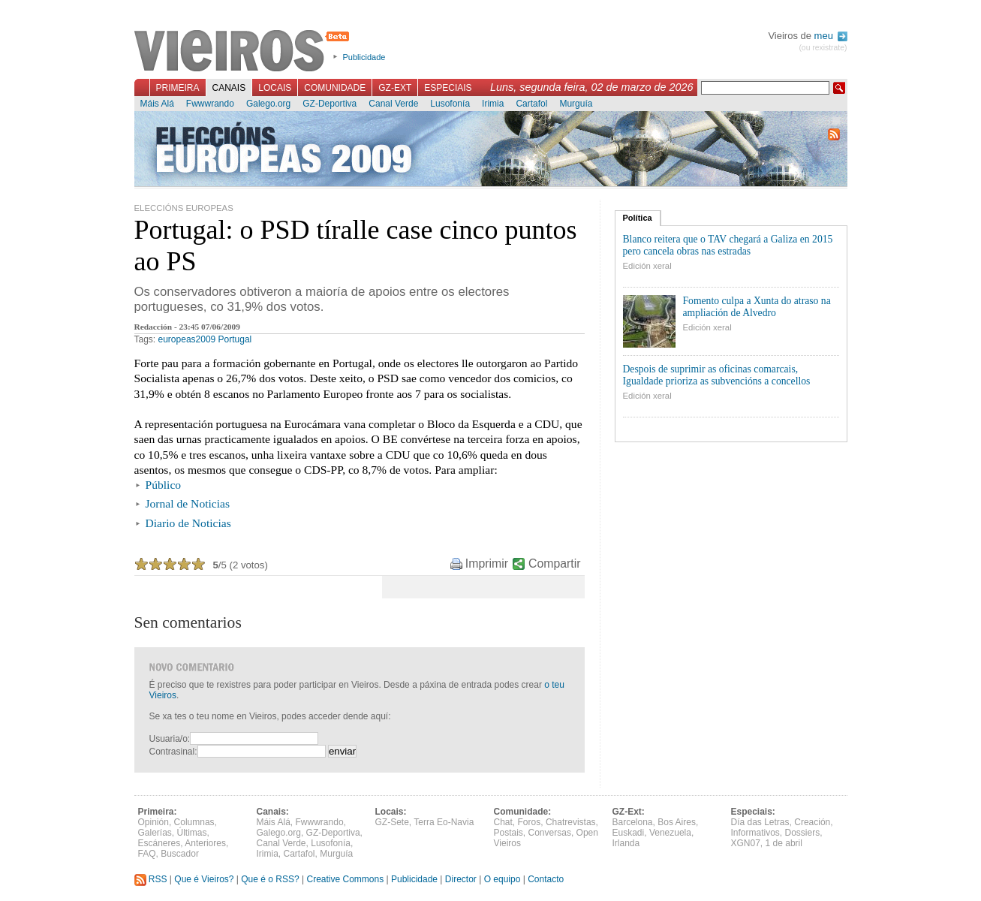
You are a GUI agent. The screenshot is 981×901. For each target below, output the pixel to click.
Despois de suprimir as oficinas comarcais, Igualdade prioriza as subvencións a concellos (717, 375)
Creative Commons (345, 879)
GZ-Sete (392, 822)
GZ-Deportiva (329, 103)
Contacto (546, 879)
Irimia (493, 103)
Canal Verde (393, 103)
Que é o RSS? (270, 879)
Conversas (549, 832)
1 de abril (784, 843)
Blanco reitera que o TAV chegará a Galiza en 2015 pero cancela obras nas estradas (728, 245)
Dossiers (802, 832)
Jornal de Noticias (188, 503)
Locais (274, 88)
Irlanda (626, 843)
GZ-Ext (394, 88)
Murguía (575, 103)
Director (461, 879)
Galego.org (268, 103)
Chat (503, 822)
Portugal (235, 339)
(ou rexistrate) (823, 48)
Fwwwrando (210, 103)
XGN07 (745, 843)
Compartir (554, 563)
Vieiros (244, 52)
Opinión (153, 822)
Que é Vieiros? (203, 879)
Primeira (178, 88)
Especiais (447, 88)
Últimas (192, 832)
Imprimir (486, 563)
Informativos (755, 832)
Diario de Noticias (188, 523)
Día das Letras (760, 822)
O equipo (502, 879)
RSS (150, 879)
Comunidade (335, 88)
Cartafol (531, 103)
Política (637, 217)
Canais (229, 88)
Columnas (194, 822)
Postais (508, 832)
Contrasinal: (173, 751)
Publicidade (364, 57)
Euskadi (628, 832)
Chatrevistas (571, 822)
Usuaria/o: (170, 739)
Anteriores (205, 843)
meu (830, 35)
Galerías (155, 832)
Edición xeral (647, 265)
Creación (812, 822)
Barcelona (632, 822)
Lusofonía (450, 103)
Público (164, 484)
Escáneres (159, 843)
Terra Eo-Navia (444, 822)
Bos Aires (677, 822)
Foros (529, 822)
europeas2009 (187, 339)
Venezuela (670, 832)
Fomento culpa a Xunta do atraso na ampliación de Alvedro (757, 306)
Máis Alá (157, 103)
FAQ (147, 853)
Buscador (180, 853)
